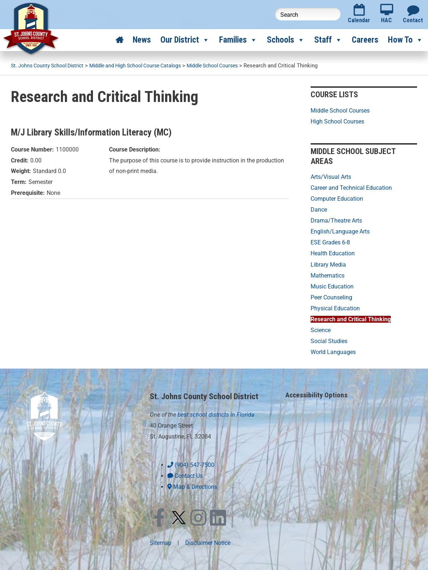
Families (238, 40)
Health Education (333, 252)
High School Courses (337, 121)
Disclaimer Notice (207, 539)
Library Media (328, 263)
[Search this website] (308, 14)
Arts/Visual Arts (331, 176)
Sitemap (160, 539)
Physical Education (335, 306)
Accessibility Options (317, 392)
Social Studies (329, 338)
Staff (328, 40)
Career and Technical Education (351, 187)
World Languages (333, 349)
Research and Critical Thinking (351, 317)
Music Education (332, 284)
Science (321, 328)
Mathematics (328, 274)
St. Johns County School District (209, 393)
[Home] (119, 40)
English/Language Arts (340, 230)
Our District (185, 40)
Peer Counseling (331, 295)
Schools (286, 40)
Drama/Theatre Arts (336, 219)
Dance (319, 208)
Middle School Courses (340, 110)
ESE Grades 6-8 (330, 241)
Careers (365, 40)
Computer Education (337, 198)
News (142, 40)
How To (405, 40)
